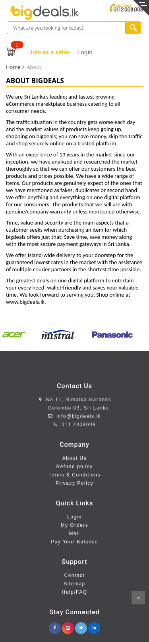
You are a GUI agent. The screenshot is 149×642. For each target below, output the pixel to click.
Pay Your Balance (74, 542)
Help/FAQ (74, 592)
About (34, 66)
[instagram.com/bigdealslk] (68, 625)
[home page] (44, 12)
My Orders (75, 525)
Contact (74, 575)
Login (74, 517)
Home (13, 66)
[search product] (133, 27)
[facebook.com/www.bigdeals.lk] (55, 625)
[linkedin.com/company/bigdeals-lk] (94, 625)
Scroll (138, 597)
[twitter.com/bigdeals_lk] (81, 625)
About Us (74, 458)
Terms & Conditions (74, 475)
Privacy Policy (75, 483)
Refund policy (74, 466)
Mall (74, 533)
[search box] (66, 28)
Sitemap (74, 584)
